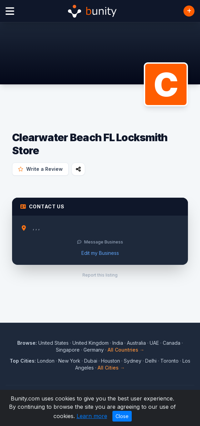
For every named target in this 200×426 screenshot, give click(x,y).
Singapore (68, 350)
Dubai (90, 361)
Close (122, 416)
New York (69, 361)
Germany (93, 350)
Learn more (92, 416)
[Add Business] (188, 11)
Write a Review (40, 169)
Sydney (132, 361)
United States (53, 343)
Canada (171, 343)
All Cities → (111, 368)
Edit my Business (100, 253)
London (45, 361)
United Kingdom (90, 343)
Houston (110, 361)
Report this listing (100, 275)
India (117, 343)
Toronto (169, 361)
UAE (154, 343)
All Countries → (126, 350)
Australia (136, 343)
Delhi (151, 361)
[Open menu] (10, 11)
